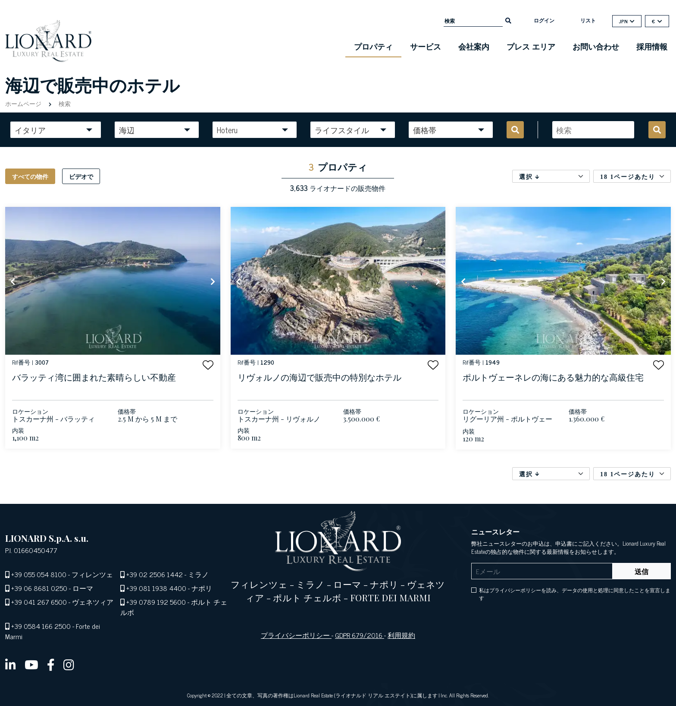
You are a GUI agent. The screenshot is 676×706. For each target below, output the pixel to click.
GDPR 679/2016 (359, 634)
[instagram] (68, 664)
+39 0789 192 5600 (156, 601)
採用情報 (651, 46)
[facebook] (51, 664)
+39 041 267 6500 (39, 601)
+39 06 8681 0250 (39, 588)
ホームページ (24, 103)
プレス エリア (531, 46)
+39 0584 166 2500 (40, 625)
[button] (208, 364)
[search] (508, 20)
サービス (425, 46)
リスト (588, 20)
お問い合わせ (596, 46)
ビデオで (81, 176)
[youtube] (31, 664)
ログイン (544, 20)
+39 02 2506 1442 (155, 574)
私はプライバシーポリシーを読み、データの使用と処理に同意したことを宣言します (574, 594)
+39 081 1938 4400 (156, 588)
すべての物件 (30, 176)
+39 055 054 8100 (38, 574)
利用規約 (401, 634)
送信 (641, 571)
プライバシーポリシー (296, 634)
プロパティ (373, 46)
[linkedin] (10, 664)
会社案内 (473, 46)
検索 (64, 103)
